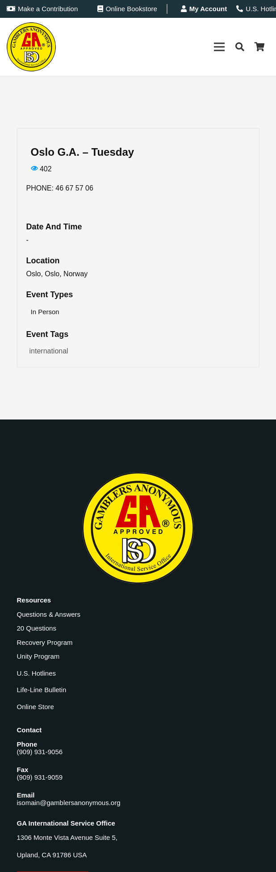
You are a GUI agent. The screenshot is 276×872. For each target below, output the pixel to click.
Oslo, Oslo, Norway (57, 274)
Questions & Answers (49, 614)
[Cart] (259, 47)
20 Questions (36, 628)
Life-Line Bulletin (42, 689)
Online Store (35, 706)
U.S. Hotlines (36, 673)
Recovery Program (45, 642)
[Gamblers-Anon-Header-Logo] (31, 46)
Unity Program (38, 656)
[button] (240, 46)
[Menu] (219, 47)
